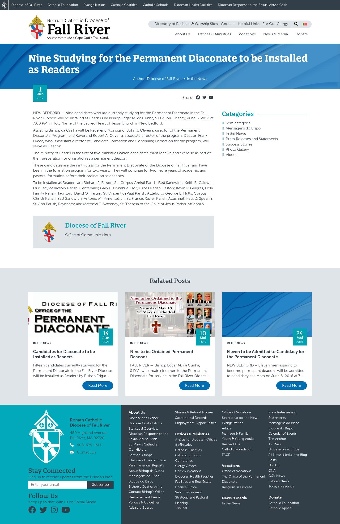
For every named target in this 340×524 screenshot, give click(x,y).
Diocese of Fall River (26, 5)
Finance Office (186, 487)
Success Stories (239, 144)
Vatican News (278, 481)
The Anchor (277, 439)
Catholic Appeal (280, 508)
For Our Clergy (275, 23)
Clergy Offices (185, 466)
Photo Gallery (237, 149)
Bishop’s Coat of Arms (145, 487)
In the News (236, 133)
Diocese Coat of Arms (145, 423)
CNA (272, 471)
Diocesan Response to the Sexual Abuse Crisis (252, 5)
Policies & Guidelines (144, 502)
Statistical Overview (143, 429)
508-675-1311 (89, 445)
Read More (97, 385)
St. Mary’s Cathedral (143, 444)
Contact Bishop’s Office (146, 492)
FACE (226, 455)
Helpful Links (248, 23)
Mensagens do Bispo (243, 128)
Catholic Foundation (62, 5)
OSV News (276, 476)
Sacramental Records (191, 418)
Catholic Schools (155, 5)
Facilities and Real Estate (193, 482)
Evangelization (94, 5)
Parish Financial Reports (146, 465)
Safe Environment (188, 492)
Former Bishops (140, 455)
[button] (305, 24)
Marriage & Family (235, 434)
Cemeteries (184, 461)
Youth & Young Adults (238, 439)
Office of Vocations (236, 412)
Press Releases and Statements (252, 139)
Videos (231, 154)
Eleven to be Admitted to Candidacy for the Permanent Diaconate (265, 354)
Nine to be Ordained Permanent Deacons (161, 354)
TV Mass (274, 444)
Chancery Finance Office (147, 460)
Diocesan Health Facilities (193, 5)
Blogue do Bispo (141, 481)
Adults (226, 428)
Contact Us (86, 452)
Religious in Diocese (237, 487)
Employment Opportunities (195, 423)
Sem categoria (238, 123)
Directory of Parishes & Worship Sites (186, 23)
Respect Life (231, 444)
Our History (137, 450)
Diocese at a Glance (144, 418)
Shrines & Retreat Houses (194, 412)
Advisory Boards (141, 508)
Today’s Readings (281, 486)
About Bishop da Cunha (146, 471)
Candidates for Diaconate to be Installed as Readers (64, 354)
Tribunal (181, 508)
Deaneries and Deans (144, 497)
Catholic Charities (124, 5)
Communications (188, 471)
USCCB (274, 465)
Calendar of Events (282, 434)
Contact (228, 23)
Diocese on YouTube (283, 449)
